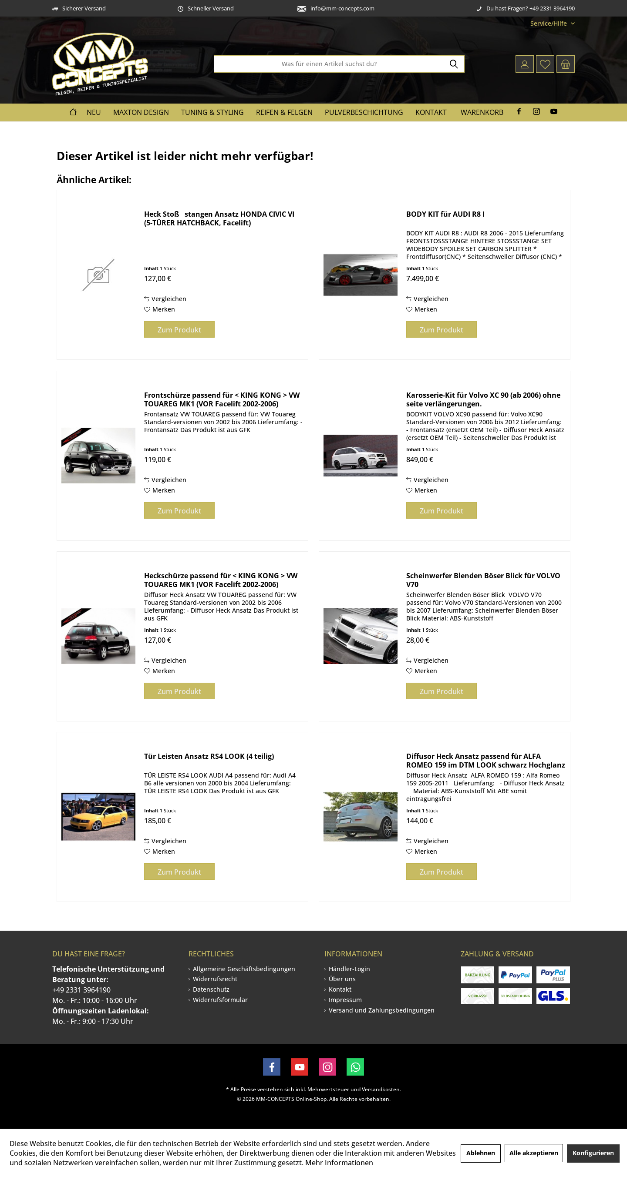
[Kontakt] (431, 112)
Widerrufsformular (220, 1000)
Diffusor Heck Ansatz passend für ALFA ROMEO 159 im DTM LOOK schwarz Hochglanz (485, 760)
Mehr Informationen (339, 1162)
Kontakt (340, 989)
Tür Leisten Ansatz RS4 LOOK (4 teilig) (209, 756)
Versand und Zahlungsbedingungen (382, 1010)
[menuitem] (549, 23)
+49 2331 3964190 (81, 990)
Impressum (345, 1000)
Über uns (342, 979)
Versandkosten (381, 1089)
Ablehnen (480, 1153)
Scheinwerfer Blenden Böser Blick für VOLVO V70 (483, 580)
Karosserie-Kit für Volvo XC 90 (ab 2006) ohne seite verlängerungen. (483, 399)
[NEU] (94, 112)
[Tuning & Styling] (212, 112)
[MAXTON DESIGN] (141, 112)
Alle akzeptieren (533, 1153)
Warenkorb (482, 112)
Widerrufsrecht (215, 979)
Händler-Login (349, 969)
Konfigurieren (593, 1153)
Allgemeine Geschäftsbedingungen (244, 969)
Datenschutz (211, 989)
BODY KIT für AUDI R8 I (445, 214)
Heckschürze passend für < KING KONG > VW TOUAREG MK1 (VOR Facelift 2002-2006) (220, 580)
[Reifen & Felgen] (284, 112)
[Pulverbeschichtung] (364, 112)
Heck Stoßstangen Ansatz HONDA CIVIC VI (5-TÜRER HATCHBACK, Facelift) (219, 218)
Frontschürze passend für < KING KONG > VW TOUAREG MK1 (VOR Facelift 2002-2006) (222, 399)
